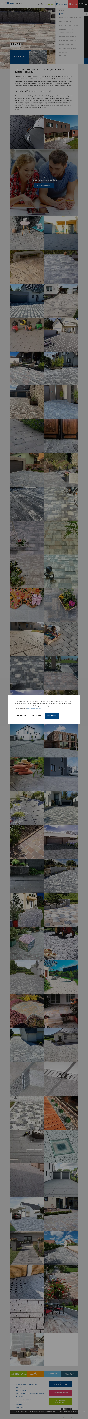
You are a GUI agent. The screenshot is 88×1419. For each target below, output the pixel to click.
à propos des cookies (34, 708)
